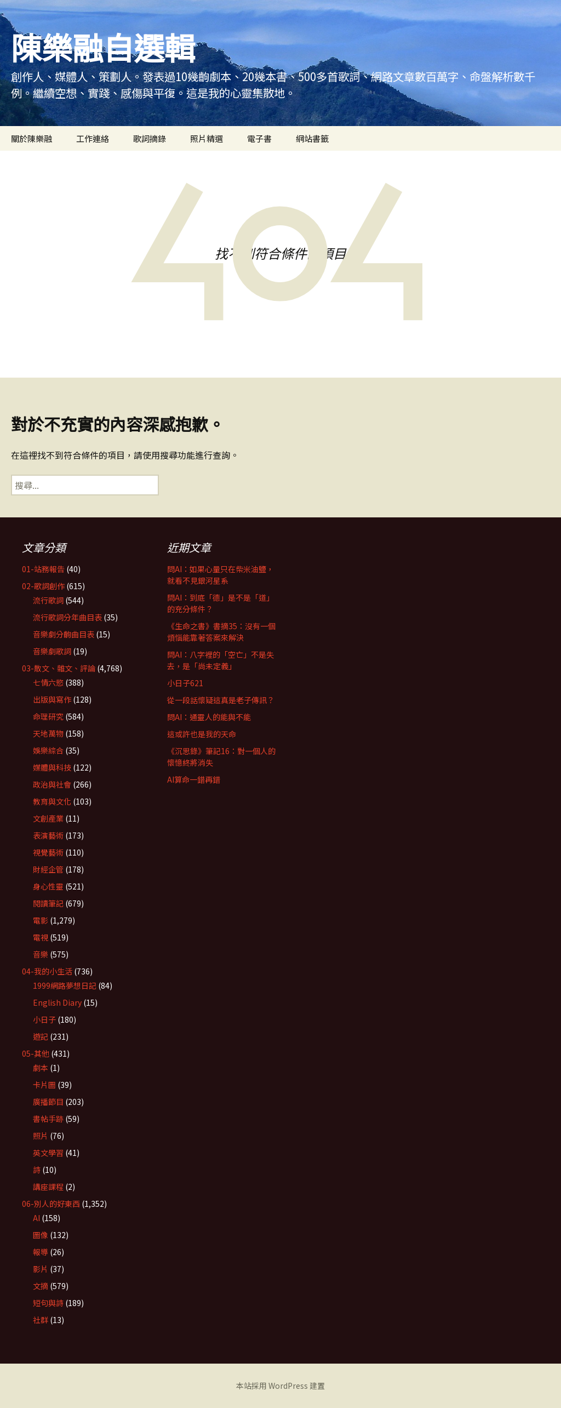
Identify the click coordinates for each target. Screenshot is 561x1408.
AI (36, 1217)
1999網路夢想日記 (64, 985)
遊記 (40, 1036)
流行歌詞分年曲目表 (67, 617)
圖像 (40, 1234)
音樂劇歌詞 (52, 651)
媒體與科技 (52, 767)
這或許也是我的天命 (201, 733)
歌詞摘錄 (149, 138)
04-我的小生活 (47, 971)
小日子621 (185, 682)
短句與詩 (48, 1302)
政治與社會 (52, 784)
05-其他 (35, 1053)
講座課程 (48, 1186)
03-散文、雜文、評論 (58, 668)
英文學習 (48, 1152)
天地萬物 (48, 733)
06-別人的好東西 (51, 1203)
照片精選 (206, 138)
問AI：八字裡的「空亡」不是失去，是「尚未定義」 (220, 660)
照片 (40, 1135)
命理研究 (48, 716)
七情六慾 (48, 682)
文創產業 (48, 818)
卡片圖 (44, 1084)
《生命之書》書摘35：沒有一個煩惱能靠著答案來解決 (221, 631)
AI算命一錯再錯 (193, 779)
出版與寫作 (52, 699)
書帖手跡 (48, 1118)
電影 (40, 920)
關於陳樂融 (31, 138)
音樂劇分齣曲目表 (63, 634)
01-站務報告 (43, 568)
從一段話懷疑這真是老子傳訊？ (220, 699)
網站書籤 (312, 138)
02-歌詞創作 (43, 585)
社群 (40, 1319)
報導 (40, 1251)
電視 (40, 937)
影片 (40, 1268)
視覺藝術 (48, 852)
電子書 (259, 138)
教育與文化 (52, 801)
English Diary (57, 1002)
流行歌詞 (48, 600)
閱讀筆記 (48, 903)
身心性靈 (48, 886)
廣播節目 (48, 1101)
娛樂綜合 (48, 750)
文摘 (40, 1285)
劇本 (40, 1067)
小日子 (44, 1019)
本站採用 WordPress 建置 (280, 1385)
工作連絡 (92, 138)
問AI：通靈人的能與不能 (209, 716)
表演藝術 (48, 835)
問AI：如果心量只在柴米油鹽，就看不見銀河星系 (220, 574)
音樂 (40, 954)
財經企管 (48, 869)
